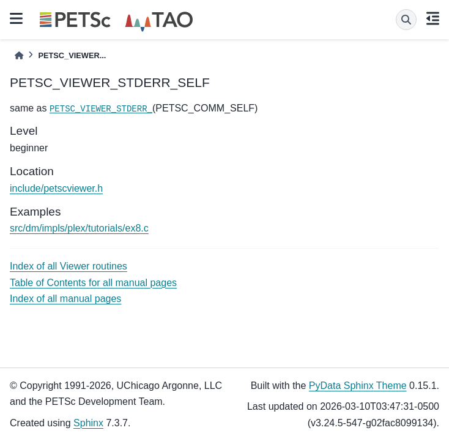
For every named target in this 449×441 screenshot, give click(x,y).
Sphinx (88, 423)
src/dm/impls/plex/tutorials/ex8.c (79, 228)
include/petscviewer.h (56, 188)
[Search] (406, 19)
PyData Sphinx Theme (358, 385)
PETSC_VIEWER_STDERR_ (101, 109)
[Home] (19, 55)
